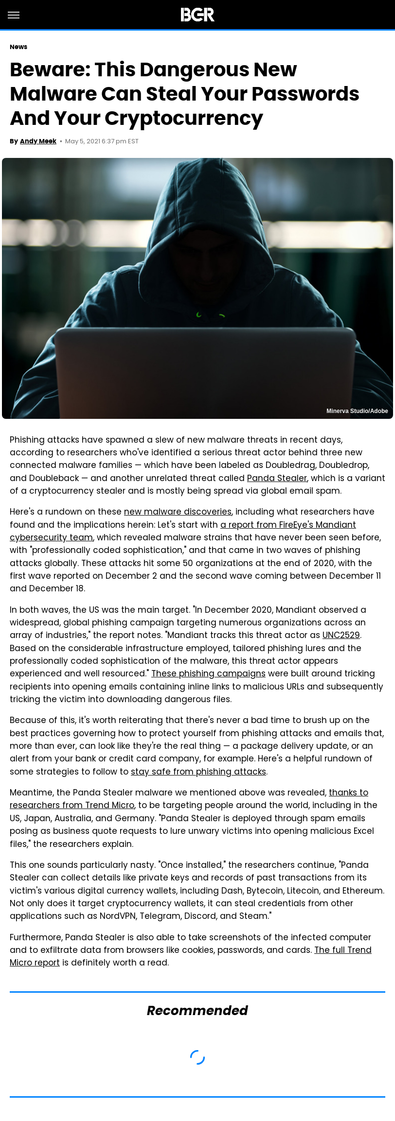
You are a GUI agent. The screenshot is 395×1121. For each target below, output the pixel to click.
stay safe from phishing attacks (198, 772)
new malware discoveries (178, 512)
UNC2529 (341, 636)
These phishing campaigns (208, 674)
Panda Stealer (277, 479)
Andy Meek (38, 141)
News (18, 47)
